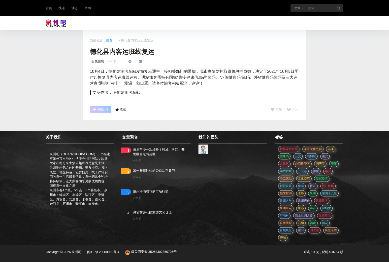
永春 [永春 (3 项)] (301, 193)
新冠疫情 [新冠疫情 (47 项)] (322, 178)
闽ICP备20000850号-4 (103, 252)
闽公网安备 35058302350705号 (151, 252)
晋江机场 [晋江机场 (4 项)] (328, 186)
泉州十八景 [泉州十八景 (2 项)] (329, 193)
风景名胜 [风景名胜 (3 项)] (331, 230)
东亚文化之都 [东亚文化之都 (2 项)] (313, 149)
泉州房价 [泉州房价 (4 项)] (304, 200)
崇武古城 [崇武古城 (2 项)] (286, 171)
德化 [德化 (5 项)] (316, 171)
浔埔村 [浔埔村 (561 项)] (284, 215)
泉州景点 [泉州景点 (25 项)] (286, 208)
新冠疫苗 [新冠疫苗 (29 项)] (286, 186)
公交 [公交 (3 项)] (298, 156)
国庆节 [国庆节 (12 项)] (320, 163)
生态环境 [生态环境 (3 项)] (325, 215)
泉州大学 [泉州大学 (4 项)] (286, 200)
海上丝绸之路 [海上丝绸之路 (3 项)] (304, 215)
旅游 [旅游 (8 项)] (301, 186)
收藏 (120, 110)
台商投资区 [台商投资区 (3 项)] (302, 163)
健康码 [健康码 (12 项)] (284, 156)
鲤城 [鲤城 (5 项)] (283, 237)
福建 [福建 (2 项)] (313, 223)
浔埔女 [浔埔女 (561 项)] (326, 208)
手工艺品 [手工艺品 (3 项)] (286, 178)
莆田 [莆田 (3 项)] (301, 230)
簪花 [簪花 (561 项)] (325, 223)
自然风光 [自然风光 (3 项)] (286, 230)
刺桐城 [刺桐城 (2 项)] (311, 156)
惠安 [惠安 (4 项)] (328, 171)
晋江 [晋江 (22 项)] (313, 186)
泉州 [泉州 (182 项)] (313, 193)
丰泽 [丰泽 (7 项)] (331, 149)
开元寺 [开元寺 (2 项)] (302, 171)
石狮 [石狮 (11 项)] (301, 223)
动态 (74, 8)
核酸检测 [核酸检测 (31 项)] (286, 193)
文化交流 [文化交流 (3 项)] (304, 178)
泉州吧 (76, 252)
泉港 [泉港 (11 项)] (301, 208)
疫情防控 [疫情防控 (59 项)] (286, 223)
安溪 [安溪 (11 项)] (334, 163)
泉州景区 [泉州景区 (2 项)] (322, 200)
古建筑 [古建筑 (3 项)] (284, 163)
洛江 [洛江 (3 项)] (313, 208)
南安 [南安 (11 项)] (325, 156)
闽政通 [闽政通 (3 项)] (314, 230)
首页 (49, 8)
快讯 (62, 8)
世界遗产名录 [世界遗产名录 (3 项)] (289, 149)
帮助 (87, 8)
